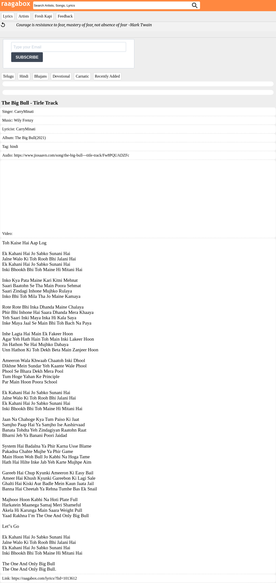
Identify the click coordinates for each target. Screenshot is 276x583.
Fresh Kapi (43, 16)
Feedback (65, 16)
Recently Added (107, 76)
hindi (14, 146)
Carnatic (82, 76)
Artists (23, 16)
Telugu (8, 76)
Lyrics (8, 16)
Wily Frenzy (23, 120)
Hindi (23, 76)
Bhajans (40, 76)
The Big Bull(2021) (30, 138)
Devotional (61, 76)
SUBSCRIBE (27, 57)
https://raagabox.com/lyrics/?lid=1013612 (44, 578)
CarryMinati (24, 111)
